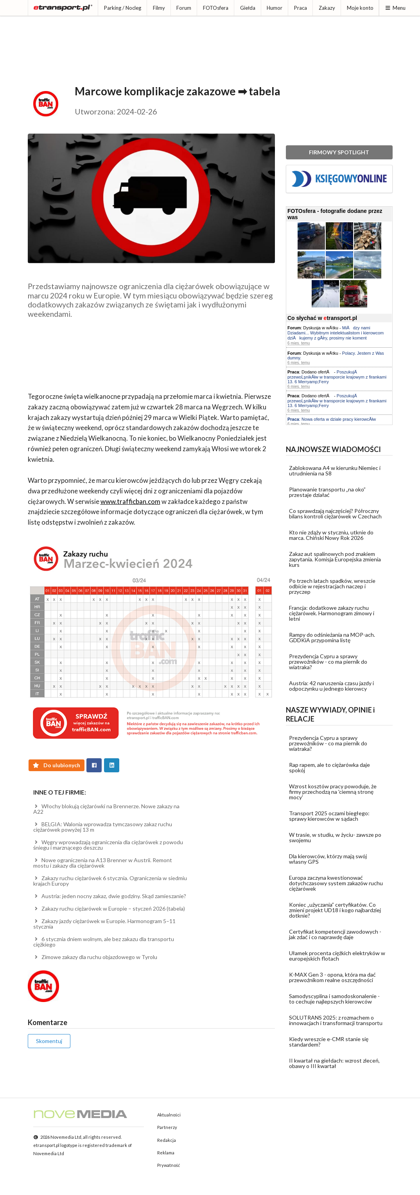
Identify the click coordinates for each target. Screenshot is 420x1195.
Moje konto (360, 8)
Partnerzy (167, 1127)
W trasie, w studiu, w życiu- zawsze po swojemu (335, 837)
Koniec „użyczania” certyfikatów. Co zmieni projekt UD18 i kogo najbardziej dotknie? (335, 910)
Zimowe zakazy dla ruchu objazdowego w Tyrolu (95, 957)
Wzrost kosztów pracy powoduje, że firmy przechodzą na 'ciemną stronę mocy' (333, 791)
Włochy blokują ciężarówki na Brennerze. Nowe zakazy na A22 (106, 809)
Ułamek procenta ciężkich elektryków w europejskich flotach (337, 956)
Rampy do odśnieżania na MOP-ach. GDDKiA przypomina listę (332, 637)
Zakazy (327, 8)
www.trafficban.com (130, 501)
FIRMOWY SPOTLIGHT (339, 152)
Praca (300, 8)
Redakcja (166, 1140)
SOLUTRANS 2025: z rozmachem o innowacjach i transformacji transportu (335, 1020)
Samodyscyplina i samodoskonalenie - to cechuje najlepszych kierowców (334, 999)
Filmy (159, 8)
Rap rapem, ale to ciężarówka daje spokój (329, 767)
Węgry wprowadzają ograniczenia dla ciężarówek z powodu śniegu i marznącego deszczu (108, 845)
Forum (183, 8)
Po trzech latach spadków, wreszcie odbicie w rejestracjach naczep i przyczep (332, 586)
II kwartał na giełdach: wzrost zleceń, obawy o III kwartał (334, 1063)
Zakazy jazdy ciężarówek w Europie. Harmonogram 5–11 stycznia (104, 924)
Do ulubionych (56, 765)
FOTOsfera (215, 8)
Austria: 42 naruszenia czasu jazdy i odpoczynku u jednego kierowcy (331, 686)
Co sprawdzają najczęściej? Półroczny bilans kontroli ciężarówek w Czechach (335, 513)
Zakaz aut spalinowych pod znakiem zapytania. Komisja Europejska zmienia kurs (335, 559)
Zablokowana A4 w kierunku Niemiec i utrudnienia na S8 (335, 470)
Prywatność (168, 1165)
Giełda (247, 8)
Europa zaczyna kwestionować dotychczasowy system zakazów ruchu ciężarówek (336, 883)
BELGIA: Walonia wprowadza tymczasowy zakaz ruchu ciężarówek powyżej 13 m (102, 827)
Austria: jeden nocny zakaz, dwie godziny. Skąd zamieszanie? (110, 896)
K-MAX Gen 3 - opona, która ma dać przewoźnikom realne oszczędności (332, 977)
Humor (274, 8)
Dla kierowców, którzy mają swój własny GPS (328, 859)
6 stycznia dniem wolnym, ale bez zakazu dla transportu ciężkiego (103, 942)
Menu (395, 8)
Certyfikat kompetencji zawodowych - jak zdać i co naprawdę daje (335, 934)
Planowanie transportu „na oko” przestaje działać (327, 492)
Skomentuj (49, 1041)
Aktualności (169, 1114)
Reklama (165, 1152)
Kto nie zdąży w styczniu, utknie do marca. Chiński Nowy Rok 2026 (331, 535)
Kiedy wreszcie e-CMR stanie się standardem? (328, 1042)
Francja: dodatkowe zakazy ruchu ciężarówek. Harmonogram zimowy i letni (331, 613)
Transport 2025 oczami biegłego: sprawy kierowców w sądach (329, 816)
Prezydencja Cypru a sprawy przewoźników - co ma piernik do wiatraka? (328, 661)
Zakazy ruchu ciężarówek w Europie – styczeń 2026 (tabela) (109, 908)
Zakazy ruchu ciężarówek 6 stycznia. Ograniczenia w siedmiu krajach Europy (110, 881)
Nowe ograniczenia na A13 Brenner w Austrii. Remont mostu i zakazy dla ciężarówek (102, 863)
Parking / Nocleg (122, 8)
